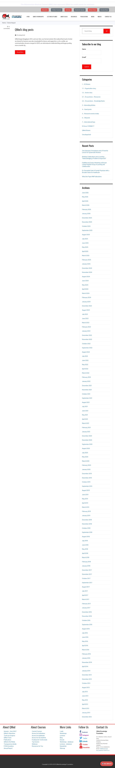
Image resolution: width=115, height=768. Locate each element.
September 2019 (87, 486)
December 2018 (87, 520)
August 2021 (86, 402)
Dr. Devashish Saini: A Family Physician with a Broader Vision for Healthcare (95, 171)
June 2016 (85, 637)
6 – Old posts (86, 118)
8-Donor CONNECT (88, 126)
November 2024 (87, 272)
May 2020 (85, 457)
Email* (91, 59)
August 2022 (86, 352)
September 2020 (87, 444)
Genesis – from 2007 (10, 731)
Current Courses (37, 731)
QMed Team (7, 738)
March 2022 (85, 373)
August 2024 (86, 276)
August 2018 (86, 536)
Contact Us (108, 17)
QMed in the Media (9, 742)
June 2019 (85, 494)
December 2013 (87, 675)
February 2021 (86, 427)
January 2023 (86, 331)
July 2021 (85, 406)
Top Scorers (35, 742)
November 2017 (87, 574)
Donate (62, 740)
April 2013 (85, 704)
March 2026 (85, 205)
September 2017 (87, 582)
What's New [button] (92, 10)
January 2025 (86, 264)
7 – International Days (88, 122)
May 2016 (85, 641)
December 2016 (87, 612)
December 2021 (87, 385)
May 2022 (85, 364)
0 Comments (6, 27)
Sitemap (62, 748)
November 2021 (87, 390)
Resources (74, 17)
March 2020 (85, 461)
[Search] (106, 31)
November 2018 (87, 524)
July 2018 (85, 541)
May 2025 (85, 247)
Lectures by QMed (52, 17)
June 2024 (85, 281)
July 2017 (85, 591)
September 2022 (87, 348)
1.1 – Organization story (89, 88)
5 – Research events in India (90, 113)
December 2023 (87, 306)
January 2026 (86, 213)
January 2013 (86, 713)
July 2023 (85, 314)
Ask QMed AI (106, 764)
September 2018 (87, 532)
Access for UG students (39, 738)
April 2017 (85, 595)
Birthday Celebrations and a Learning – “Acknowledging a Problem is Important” (94, 157)
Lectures (62, 735)
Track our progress (9, 735)
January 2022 (86, 381)
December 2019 (87, 473)
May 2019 (85, 499)
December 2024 (87, 268)
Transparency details (10, 744)
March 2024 (85, 293)
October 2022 (86, 344)
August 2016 (86, 629)
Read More (20, 52)
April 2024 (85, 289)
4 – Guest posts (87, 109)
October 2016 (86, 620)
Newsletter (63, 746)
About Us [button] (44, 10)
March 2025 (85, 255)
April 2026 (85, 201)
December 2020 (87, 436)
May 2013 (85, 700)
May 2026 (85, 197)
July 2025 (85, 239)
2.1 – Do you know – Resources (91, 97)
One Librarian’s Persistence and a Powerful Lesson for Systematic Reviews (95, 151)
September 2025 (87, 230)
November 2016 (87, 616)
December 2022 (87, 335)
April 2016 (85, 645)
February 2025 (86, 260)
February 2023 (86, 327)
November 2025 (87, 222)
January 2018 (86, 566)
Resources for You (37, 746)
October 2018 (86, 528)
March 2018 (85, 557)
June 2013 (85, 696)
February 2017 (86, 604)
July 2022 (85, 356)
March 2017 (85, 599)
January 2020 (86, 469)
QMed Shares (86, 130)
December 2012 (87, 717)
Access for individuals (38, 735)
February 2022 (86, 377)
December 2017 (87, 570)
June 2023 (85, 318)
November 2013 (87, 679)
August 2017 (86, 587)
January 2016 (86, 658)
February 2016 (86, 654)
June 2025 (85, 243)
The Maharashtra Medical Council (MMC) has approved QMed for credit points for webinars (57, 4)
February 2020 (86, 465)
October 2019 (86, 482)
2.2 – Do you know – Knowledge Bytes (93, 101)
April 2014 (85, 666)
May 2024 (85, 285)
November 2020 (87, 440)
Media (92, 17)
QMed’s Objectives (9, 733)
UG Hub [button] (68, 10)
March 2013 (85, 708)
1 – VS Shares (86, 84)
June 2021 (85, 411)
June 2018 (85, 545)
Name (91, 51)
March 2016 (85, 650)
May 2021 (85, 415)
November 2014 (87, 662)
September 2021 (87, 398)
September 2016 (87, 624)
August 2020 (86, 448)
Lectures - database (66, 744)
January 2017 (86, 608)
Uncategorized (21, 35)
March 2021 (85, 423)
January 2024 (86, 302)
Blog (61, 738)
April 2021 (85, 419)
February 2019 (86, 511)
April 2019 (85, 503)
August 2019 (86, 490)
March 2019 (85, 507)
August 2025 (86, 234)
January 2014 (86, 671)
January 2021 (86, 432)
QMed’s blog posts (24, 29)
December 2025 (87, 218)
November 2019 (87, 478)
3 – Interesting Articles (88, 105)
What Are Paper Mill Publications (92, 176)
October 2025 (86, 226)
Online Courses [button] (56, 10)
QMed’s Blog (64, 17)
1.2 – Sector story (87, 92)
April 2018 (85, 553)
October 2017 (86, 578)
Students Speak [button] (79, 10)
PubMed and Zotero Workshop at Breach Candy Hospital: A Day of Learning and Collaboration (94, 164)
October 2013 (86, 683)
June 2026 (85, 193)
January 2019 (86, 515)
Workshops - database (66, 742)
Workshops (63, 733)
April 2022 (85, 369)
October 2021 (86, 394)
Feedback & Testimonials (39, 740)
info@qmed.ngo (104, 748)
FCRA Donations (9, 746)
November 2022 (87, 339)
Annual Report (8, 748)
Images (99, 17)
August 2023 (86, 310)
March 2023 (85, 323)
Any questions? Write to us (102, 750)
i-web (28, 17)
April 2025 (85, 251)
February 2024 (86, 297)
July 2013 (85, 692)
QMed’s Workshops (38, 17)
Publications (84, 17)
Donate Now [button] (104, 10)
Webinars (35, 744)
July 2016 (85, 633)
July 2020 (85, 453)
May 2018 (85, 549)
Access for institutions (38, 733)
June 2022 (85, 360)
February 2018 (86, 562)
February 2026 (86, 209)
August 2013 (86, 687)
